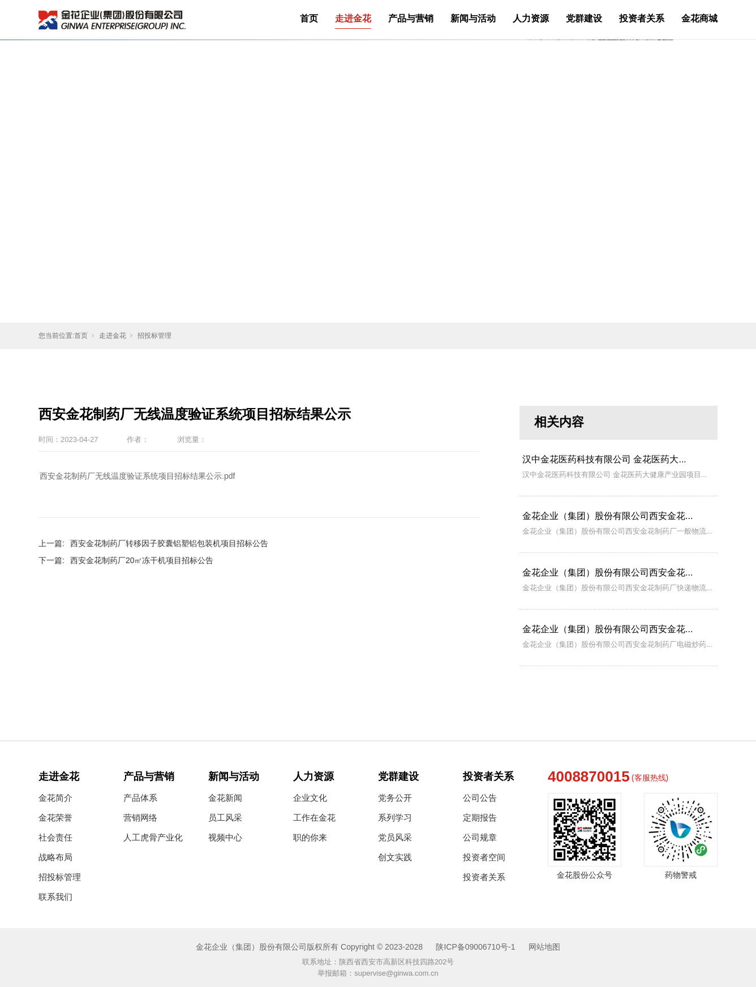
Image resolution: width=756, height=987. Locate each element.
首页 (309, 18)
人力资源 (531, 18)
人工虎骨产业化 (153, 837)
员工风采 (225, 817)
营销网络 (140, 817)
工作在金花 (314, 817)
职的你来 (310, 837)
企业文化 (310, 798)
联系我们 (55, 897)
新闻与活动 (473, 18)
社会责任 (55, 837)
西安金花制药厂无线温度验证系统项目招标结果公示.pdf (137, 475)
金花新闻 (225, 798)
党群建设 (584, 18)
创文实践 (395, 857)
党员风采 (395, 837)
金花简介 (55, 798)
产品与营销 (410, 18)
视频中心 (225, 837)
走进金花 (353, 18)
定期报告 (480, 817)
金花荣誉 (55, 817)
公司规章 (480, 837)
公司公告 (480, 798)
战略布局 (55, 857)
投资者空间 (484, 857)
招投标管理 (154, 336)
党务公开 (395, 798)
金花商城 (699, 18)
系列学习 (395, 817)
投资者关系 (641, 18)
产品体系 (140, 798)
